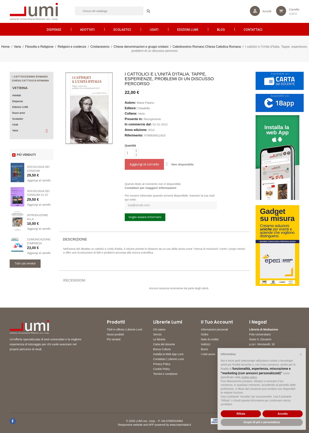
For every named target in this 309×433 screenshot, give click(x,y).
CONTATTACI (253, 30)
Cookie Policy (161, 368)
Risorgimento (152, 119)
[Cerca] (114, 11)
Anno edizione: (136, 130)
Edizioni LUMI (187, 30)
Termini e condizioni (165, 373)
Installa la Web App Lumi (168, 354)
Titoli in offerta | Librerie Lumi (124, 329)
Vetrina (20, 87)
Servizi (157, 334)
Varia (15, 130)
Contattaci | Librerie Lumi (168, 359)
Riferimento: (134, 135)
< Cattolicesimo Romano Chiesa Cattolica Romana (30, 78)
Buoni (204, 349)
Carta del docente (164, 344)
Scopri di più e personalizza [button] (262, 422)
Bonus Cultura (162, 349)
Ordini (204, 334)
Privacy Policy (161, 364)
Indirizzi (205, 344)
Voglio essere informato (144, 217)
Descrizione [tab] (75, 239)
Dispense (54, 30)
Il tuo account (217, 322)
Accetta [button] (283, 413)
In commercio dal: (138, 124)
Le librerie (159, 339)
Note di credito (210, 339)
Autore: (130, 102)
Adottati (87, 30)
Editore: (131, 108)
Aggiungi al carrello (39, 180)
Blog (221, 30)
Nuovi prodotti (115, 334)
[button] (301, 354)
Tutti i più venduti (25, 263)
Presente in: (134, 119)
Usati (154, 30)
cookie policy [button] (249, 377)
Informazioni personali (214, 329)
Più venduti (113, 339)
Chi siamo (159, 329)
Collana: (131, 113)
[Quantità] (129, 153)
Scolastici (122, 30)
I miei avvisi (208, 354)
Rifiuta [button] (240, 413)
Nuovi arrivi (18, 112)
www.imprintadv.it (180, 424)
